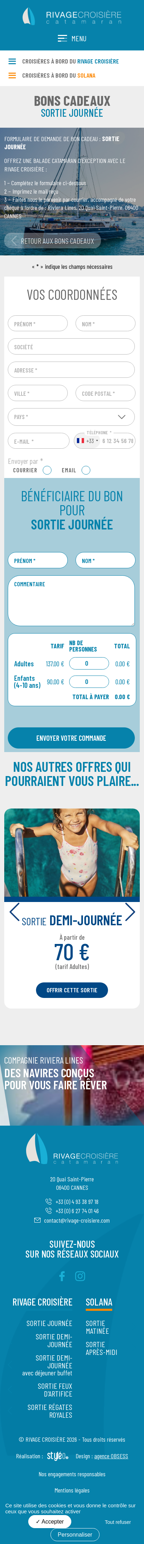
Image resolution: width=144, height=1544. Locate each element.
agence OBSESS (111, 1456)
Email (69, 469)
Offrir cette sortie (72, 990)
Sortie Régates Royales (50, 1410)
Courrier (25, 469)
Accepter (50, 1522)
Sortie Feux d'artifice (55, 1389)
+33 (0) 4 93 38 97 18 (72, 1201)
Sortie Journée (49, 1322)
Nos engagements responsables (72, 1474)
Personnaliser (75, 1535)
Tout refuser (118, 1522)
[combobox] (87, 441)
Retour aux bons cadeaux (52, 241)
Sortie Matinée (97, 1326)
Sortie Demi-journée (54, 1340)
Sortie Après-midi (101, 1347)
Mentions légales (72, 1490)
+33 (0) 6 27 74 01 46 (72, 1211)
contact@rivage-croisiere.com (72, 1220)
